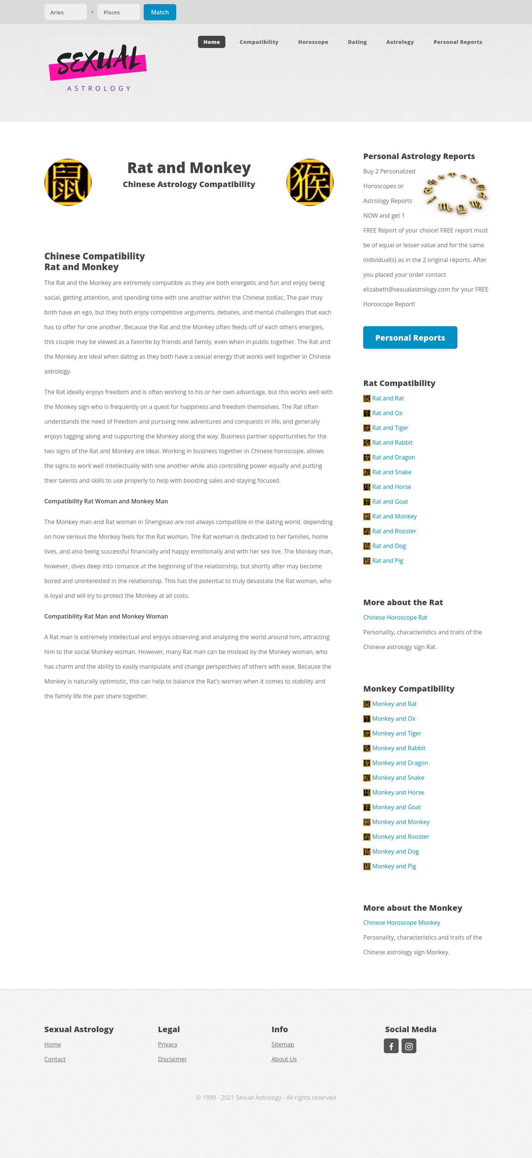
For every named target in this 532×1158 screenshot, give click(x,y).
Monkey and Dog (391, 851)
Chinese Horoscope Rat (395, 617)
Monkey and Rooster (396, 837)
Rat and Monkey (390, 516)
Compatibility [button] (259, 41)
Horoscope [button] (313, 41)
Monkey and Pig (389, 866)
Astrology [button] (400, 41)
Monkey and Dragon (395, 763)
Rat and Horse (387, 487)
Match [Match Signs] (160, 12)
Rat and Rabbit (388, 442)
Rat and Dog (384, 546)
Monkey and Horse (393, 792)
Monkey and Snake (393, 777)
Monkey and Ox (389, 718)
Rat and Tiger (386, 428)
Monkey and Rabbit (394, 748)
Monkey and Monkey (396, 822)
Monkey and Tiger (392, 733)
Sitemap (283, 1044)
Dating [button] (357, 41)
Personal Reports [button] (458, 41)
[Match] (65, 12)
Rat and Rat (383, 398)
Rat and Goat (385, 501)
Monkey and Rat (390, 704)
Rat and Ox (382, 413)
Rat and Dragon (389, 457)
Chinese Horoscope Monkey (401, 923)
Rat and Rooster (389, 531)
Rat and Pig (383, 560)
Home (212, 41)
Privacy (168, 1044)
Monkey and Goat (392, 807)
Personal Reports (410, 337)
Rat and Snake (387, 472)
